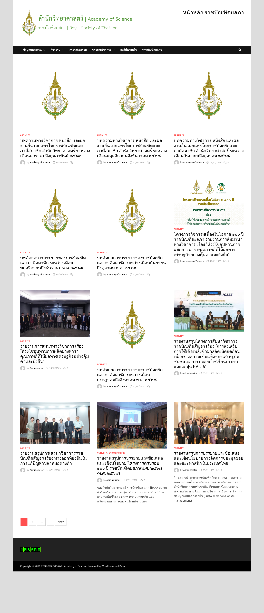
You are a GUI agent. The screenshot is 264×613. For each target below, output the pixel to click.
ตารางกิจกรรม (78, 50)
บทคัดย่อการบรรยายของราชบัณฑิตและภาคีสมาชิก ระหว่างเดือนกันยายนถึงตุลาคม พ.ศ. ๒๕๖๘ (131, 262)
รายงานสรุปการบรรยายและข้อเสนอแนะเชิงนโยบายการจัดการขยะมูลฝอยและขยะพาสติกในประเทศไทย (208, 458)
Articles (25, 135)
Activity (25, 252)
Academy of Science (40, 162)
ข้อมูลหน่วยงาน (32, 50)
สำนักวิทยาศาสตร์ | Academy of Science (64, 566)
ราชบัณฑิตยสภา (152, 50)
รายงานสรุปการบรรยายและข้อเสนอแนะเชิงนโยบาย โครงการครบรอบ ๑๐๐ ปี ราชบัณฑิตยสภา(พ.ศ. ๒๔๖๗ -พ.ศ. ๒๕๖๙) (130, 466)
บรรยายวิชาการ (101, 50)
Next (61, 522)
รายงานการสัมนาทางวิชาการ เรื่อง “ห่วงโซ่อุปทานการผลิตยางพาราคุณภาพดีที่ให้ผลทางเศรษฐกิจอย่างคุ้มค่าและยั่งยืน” (54, 354)
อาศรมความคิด (117, 452)
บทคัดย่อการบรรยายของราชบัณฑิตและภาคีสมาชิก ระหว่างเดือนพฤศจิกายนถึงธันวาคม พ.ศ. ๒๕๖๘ (53, 262)
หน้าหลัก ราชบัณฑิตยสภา (213, 12)
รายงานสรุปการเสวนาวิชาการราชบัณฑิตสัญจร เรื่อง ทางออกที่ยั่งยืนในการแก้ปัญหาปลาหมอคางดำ (53, 458)
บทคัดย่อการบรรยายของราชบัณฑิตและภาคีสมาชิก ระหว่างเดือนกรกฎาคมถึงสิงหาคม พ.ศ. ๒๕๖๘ (130, 374)
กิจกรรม (55, 50)
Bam (122, 566)
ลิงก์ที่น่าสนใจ (128, 50)
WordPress (108, 566)
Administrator (37, 368)
